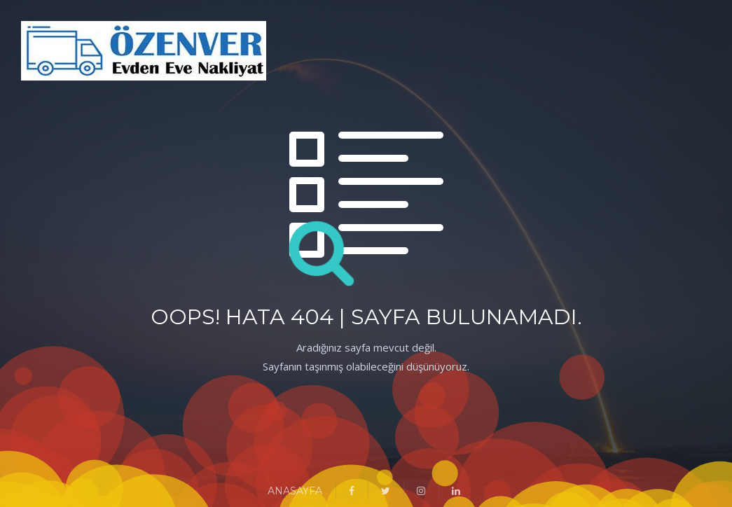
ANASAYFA (295, 491)
